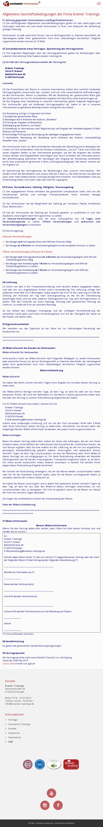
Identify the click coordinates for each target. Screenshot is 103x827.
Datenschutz (14, 737)
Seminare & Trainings (19, 724)
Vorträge (12, 719)
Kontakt (12, 728)
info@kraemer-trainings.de (19, 703)
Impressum (14, 732)
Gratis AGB (8, 663)
